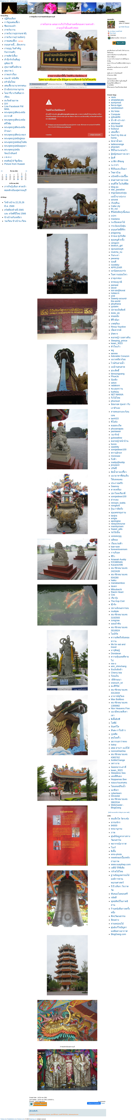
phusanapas (117, 428)
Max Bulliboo (117, 699)
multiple (115, 611)
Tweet (103, 1103)
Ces (113, 594)
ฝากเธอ (114, 499)
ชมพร (114, 586)
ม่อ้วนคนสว (118, 366)
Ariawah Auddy (118, 559)
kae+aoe (115, 546)
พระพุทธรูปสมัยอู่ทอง (14, 138)
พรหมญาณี (116, 282)
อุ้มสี (113, 157)
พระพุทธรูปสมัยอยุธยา (15, 146)
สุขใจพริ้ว (115, 737)
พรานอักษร (116, 452)
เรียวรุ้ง (114, 598)
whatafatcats (117, 100)
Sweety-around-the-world (119, 299)
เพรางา (115, 763)
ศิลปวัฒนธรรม (118, 916)
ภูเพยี (114, 734)
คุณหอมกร (32, 1114)
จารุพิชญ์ (115, 650)
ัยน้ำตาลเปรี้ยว (119, 472)
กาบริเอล (115, 552)
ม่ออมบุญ (116, 536)
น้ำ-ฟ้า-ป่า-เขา (118, 120)
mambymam (117, 526)
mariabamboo (118, 583)
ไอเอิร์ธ (114, 633)
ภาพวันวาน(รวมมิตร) (14, 37)
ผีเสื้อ (113, 851)
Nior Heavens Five (120, 708)
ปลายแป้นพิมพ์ (118, 309)
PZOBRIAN (117, 562)
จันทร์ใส (115, 726)
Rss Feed (112, 33)
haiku (113, 580)
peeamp (115, 258)
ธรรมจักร (115, 822)
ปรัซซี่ (114, 468)
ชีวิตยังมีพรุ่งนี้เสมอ (120, 212)
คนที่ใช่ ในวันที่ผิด (120, 183)
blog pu (114, 187)
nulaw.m (115, 293)
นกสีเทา (115, 790)
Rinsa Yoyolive (118, 326)
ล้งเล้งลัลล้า (116, 669)
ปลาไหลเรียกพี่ (118, 493)
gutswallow (116, 437)
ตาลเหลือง (116, 489)
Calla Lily (115, 206)
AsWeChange (118, 760)
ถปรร (113, 215)
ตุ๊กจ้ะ (113, 604)
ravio (113, 97)
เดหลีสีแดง (116, 776)
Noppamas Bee (119, 779)
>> (26, 171)
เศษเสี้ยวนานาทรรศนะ (15, 85)
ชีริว (113, 556)
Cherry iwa (116, 672)
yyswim (114, 306)
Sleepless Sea (118, 773)
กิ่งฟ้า (113, 459)
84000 (114, 825)
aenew (114, 353)
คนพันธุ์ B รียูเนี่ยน (13, 160)
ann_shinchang (118, 666)
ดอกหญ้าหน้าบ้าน (119, 441)
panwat (114, 285)
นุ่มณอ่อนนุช (117, 249)
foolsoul (115, 128)
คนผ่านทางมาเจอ (119, 180)
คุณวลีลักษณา (55, 1114)
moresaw (115, 456)
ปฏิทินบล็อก (10, 18)
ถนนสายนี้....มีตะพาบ (14, 44)
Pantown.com (20, 1119)
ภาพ (113, 832)
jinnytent (115, 465)
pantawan (116, 431)
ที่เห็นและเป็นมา (119, 168)
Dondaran (116, 653)
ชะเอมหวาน (117, 388)
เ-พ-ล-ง (7, 157)
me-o (113, 663)
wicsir (114, 287)
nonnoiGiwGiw (118, 751)
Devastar (115, 796)
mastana (115, 219)
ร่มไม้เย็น (115, 532)
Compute (115, 114)
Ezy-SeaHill (117, 126)
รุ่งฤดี (113, 261)
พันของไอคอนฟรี (119, 893)
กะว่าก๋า (115, 165)
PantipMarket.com (11, 1119)
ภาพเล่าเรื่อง (10, 74)
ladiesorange (117, 144)
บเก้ (113, 847)
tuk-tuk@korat (118, 290)
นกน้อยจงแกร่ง (118, 270)
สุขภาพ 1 (8, 70)
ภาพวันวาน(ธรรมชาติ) (15, 33)
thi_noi (114, 208)
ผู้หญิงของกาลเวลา (120, 154)
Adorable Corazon (120, 356)
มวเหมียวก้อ (118, 359)
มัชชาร (114, 333)
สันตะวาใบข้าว (118, 730)
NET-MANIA (117, 394)
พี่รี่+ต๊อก (115, 320)
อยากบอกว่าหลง (119, 741)
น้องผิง (114, 379)
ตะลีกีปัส (115, 686)
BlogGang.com (118, 934)
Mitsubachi (116, 589)
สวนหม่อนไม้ (117, 923)
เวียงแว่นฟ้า (116, 543)
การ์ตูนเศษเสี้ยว (12, 22)
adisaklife (115, 117)
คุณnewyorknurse (73, 1114)
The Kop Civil (118, 601)
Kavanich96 (117, 564)
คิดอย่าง (115, 920)
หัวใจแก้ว (115, 346)
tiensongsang (118, 373)
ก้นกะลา (115, 255)
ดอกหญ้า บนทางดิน (120, 337)
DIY (6, 103)
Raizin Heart (117, 592)
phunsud (115, 401)
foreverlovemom (119, 549)
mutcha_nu (116, 252)
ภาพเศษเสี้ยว (10, 41)
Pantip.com (3, 1119)
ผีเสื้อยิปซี (115, 719)
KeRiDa (115, 392)
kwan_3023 (117, 343)
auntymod (116, 102)
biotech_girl (117, 245)
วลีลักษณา (116, 679)
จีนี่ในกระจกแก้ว (119, 150)
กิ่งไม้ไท (115, 397)
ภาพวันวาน (9, 29)
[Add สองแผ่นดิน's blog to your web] (118, 812)
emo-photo (116, 854)
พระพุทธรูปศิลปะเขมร (15, 134)
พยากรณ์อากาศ (118, 843)
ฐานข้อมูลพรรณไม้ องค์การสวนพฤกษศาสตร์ (120, 879)
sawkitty (115, 447)
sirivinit (114, 199)
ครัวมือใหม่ (9, 82)
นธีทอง (114, 539)
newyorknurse (118, 523)
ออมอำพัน (116, 623)
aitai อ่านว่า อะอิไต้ (120, 748)
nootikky (115, 264)
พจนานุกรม (116, 828)
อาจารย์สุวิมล (117, 696)
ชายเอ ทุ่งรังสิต (118, 236)
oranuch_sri (117, 682)
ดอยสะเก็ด (116, 425)
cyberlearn (116, 793)
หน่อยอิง (115, 316)
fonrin (114, 444)
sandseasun (117, 108)
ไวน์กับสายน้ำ (117, 363)
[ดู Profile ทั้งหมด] (124, 27)
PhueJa (115, 376)
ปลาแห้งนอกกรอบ (120, 608)
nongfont (115, 505)
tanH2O (115, 418)
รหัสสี (114, 897)
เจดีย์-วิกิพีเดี (117, 867)
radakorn (115, 385)
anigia (114, 518)
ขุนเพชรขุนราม (118, 512)
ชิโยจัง (114, 421)
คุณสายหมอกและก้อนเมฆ (43, 1114)
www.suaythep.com (121, 864)
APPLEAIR (116, 267)
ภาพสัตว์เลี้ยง (10, 55)
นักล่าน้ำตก (116, 141)
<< (1, 171)
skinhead (115, 123)
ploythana (116, 303)
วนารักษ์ (115, 434)
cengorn (115, 243)
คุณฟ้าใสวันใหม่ (63, 1114)
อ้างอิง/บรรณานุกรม (14, 89)
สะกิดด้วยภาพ (11, 100)
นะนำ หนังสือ (11, 78)
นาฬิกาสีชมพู (117, 161)
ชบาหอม (115, 111)
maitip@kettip (118, 462)
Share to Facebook (94, 1103)
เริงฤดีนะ (115, 203)
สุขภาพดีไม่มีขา (12, 67)
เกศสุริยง (115, 323)
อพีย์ (113, 723)
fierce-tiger (116, 105)
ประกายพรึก (117, 483)
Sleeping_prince (119, 340)
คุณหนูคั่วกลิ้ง (117, 239)
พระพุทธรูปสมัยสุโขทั (15, 142)
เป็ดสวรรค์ (116, 330)
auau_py (115, 313)
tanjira (114, 515)
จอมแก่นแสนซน (119, 782)
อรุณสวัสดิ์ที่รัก (118, 229)
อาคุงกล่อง (116, 278)
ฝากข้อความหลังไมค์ (115, 31)
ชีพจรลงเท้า (10, 26)
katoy (113, 744)
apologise (116, 521)
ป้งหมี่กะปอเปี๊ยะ (119, 176)
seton (114, 382)
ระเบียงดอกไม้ (118, 222)
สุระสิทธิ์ (115, 370)
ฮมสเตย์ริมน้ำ (118, 786)
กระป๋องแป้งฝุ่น (118, 226)
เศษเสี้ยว (115, 132)
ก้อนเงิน (115, 676)
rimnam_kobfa (118, 503)
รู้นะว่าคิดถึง (117, 508)
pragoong (116, 232)
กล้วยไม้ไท (117, 871)
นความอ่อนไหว (119, 274)
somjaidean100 (118, 449)
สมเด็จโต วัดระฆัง (120, 818)
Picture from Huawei (14, 164)
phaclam (115, 147)
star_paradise (118, 189)
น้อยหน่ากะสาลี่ (118, 767)
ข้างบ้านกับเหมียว (13, 217)
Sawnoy (115, 486)
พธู (112, 350)
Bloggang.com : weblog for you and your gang (13, 1)
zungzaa (115, 620)
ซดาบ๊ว (115, 172)
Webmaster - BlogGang (117, 806)
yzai (113, 295)
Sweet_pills (116, 529)
